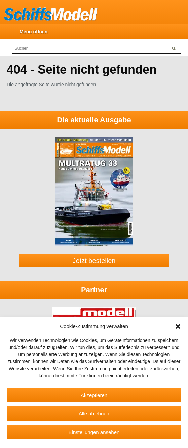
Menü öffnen (33, 31)
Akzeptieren (94, 395)
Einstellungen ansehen (94, 432)
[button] (178, 326)
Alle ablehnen (94, 413)
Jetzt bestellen (94, 260)
